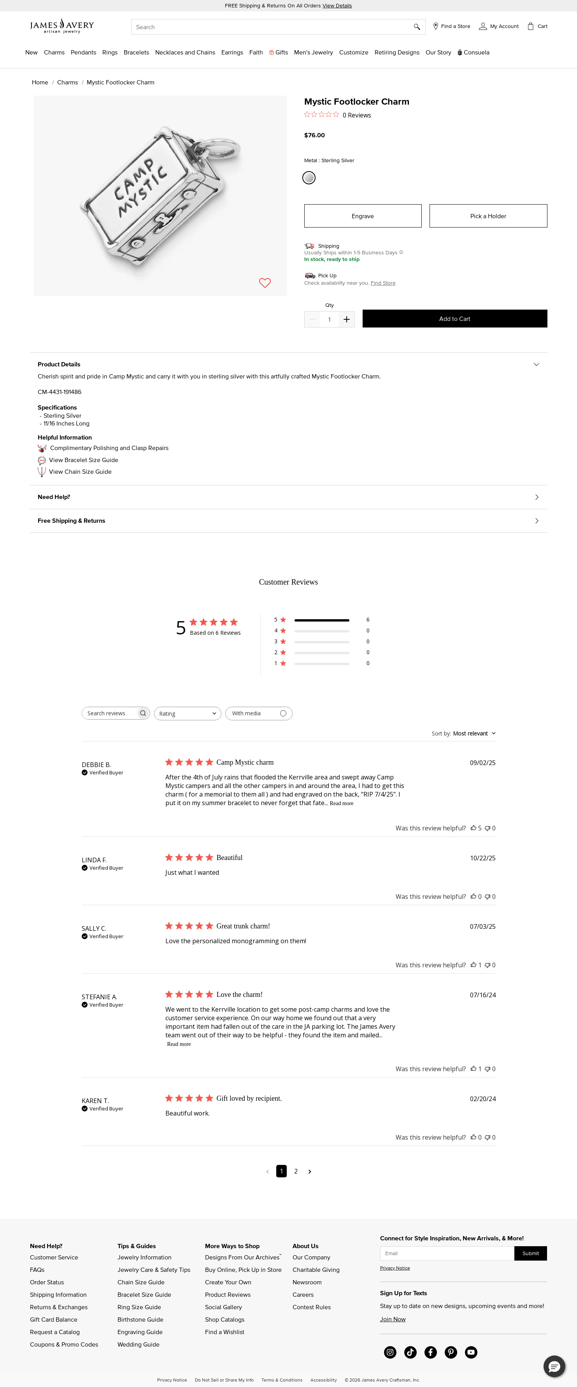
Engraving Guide (140, 1331)
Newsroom (307, 1282)
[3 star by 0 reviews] (322, 643)
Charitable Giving (316, 1269)
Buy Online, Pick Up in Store (243, 1269)
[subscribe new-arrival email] (447, 1253)
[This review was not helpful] (487, 828)
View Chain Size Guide (80, 471)
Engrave (363, 216)
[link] (397, 52)
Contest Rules (312, 1307)
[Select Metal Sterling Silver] (310, 178)
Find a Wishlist (224, 1331)
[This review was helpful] (473, 828)
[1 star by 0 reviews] (322, 664)
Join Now (393, 1319)
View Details (337, 5)
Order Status (47, 1282)
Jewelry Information (145, 1257)
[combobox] (278, 27)
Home (40, 82)
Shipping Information (58, 1294)
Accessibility (323, 1379)
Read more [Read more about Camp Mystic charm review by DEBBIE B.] (342, 803)
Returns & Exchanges (59, 1307)
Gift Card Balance (53, 1319)
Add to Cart (454, 318)
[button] (498, 25)
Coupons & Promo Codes (64, 1344)
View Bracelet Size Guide (83, 460)
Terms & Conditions (282, 1379)
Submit (531, 1253)
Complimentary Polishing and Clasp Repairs (109, 448)
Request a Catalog (55, 1331)
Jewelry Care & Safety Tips (154, 1269)
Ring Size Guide (139, 1307)
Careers (303, 1294)
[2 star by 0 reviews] (322, 653)
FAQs (37, 1269)
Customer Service (54, 1257)
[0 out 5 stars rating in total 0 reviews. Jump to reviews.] (337, 115)
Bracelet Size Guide (144, 1294)
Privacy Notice (395, 1267)
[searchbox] (109, 713)
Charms (67, 82)
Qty (329, 305)
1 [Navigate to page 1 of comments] (281, 1171)
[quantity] (329, 319)
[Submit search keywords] (420, 27)
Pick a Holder (488, 216)
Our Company (311, 1257)
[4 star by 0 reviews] (322, 632)
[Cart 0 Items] (536, 26)
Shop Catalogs (224, 1319)
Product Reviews (228, 1294)
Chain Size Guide (141, 1282)
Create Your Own (228, 1282)
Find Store (383, 283)
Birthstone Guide (140, 1319)
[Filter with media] (259, 713)
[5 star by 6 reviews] (322, 621)
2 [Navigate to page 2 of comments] (296, 1171)
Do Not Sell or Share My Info (224, 1379)
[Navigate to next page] (310, 1171)
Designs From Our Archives (243, 1256)
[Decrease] (346, 319)
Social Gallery (223, 1307)
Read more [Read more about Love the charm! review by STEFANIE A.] (179, 1044)
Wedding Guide (139, 1344)
